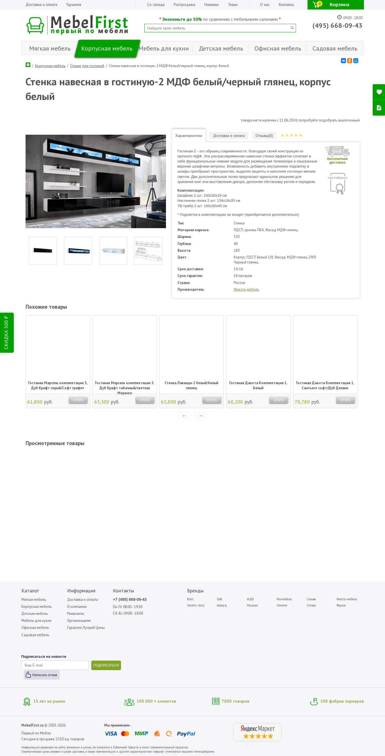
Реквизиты (75, 613)
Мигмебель (284, 599)
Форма (341, 605)
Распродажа (184, 4)
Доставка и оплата (41, 4)
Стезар (311, 605)
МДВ (250, 599)
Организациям (79, 620)
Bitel (190, 599)
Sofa (219, 599)
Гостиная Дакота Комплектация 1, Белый (258, 385)
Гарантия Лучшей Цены (86, 627)
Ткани (233, 4)
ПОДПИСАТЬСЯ (106, 665)
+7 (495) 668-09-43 (130, 599)
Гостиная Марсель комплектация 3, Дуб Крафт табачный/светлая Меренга (124, 386)
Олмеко (282, 605)
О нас (265, 4)
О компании (76, 606)
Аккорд (222, 605)
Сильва (311, 599)
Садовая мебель (35, 635)
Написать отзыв (44, 675)
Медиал (252, 605)
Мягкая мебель (33, 599)
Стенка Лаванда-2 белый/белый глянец (191, 385)
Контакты (286, 4)
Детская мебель (34, 613)
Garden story (195, 605)
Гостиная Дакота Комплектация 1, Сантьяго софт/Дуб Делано (325, 385)
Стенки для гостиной (87, 65)
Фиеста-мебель (246, 289)
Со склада (156, 4)
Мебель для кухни (36, 620)
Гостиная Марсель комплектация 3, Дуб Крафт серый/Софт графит (57, 385)
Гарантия (74, 4)
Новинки (211, 4)
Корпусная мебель (50, 65)
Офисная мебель (35, 627)
